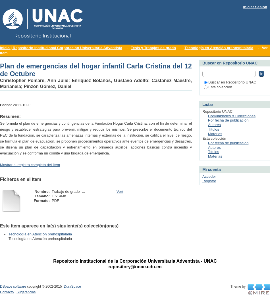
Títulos (213, 129)
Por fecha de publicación (228, 120)
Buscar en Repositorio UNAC (230, 82)
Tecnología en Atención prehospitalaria (218, 48)
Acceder (209, 176)
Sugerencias (26, 292)
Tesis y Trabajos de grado (153, 48)
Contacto (7, 292)
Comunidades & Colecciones (232, 116)
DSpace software (13, 287)
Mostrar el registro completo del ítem (30, 165)
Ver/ (120, 191)
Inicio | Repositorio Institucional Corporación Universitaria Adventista (61, 48)
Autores (214, 125)
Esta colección (218, 87)
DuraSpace (72, 287)
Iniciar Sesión (255, 7)
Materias (215, 134)
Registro (209, 181)
